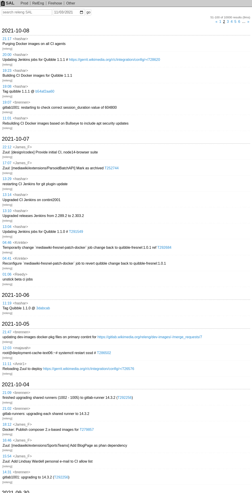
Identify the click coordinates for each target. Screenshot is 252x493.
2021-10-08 (15, 30)
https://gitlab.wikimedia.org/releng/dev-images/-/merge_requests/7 (149, 337)
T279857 (87, 429)
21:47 (6, 332)
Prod (24, 3)
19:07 (6, 102)
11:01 (6, 118)
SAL (7, 3)
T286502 (104, 353)
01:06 (6, 274)
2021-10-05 (15, 324)
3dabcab (43, 308)
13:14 (6, 195)
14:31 (6, 472)
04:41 (6, 258)
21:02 (6, 408)
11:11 (6, 364)
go (88, 12)
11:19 (6, 303)
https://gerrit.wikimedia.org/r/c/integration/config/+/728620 (114, 60)
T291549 (76, 232)
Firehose (55, 3)
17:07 (6, 163)
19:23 (6, 70)
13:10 (6, 211)
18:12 (6, 424)
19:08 (6, 86)
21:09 (6, 393)
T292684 (164, 247)
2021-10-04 (15, 384)
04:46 (6, 242)
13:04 (6, 227)
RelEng (38, 3)
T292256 (124, 398)
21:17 (6, 39)
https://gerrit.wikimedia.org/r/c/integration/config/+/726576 (88, 369)
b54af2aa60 (44, 91)
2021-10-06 (15, 295)
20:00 (6, 55)
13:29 (6, 179)
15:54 (6, 456)
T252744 (112, 168)
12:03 (6, 348)
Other (70, 3)
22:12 (6, 147)
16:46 (6, 440)
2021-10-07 (15, 139)
